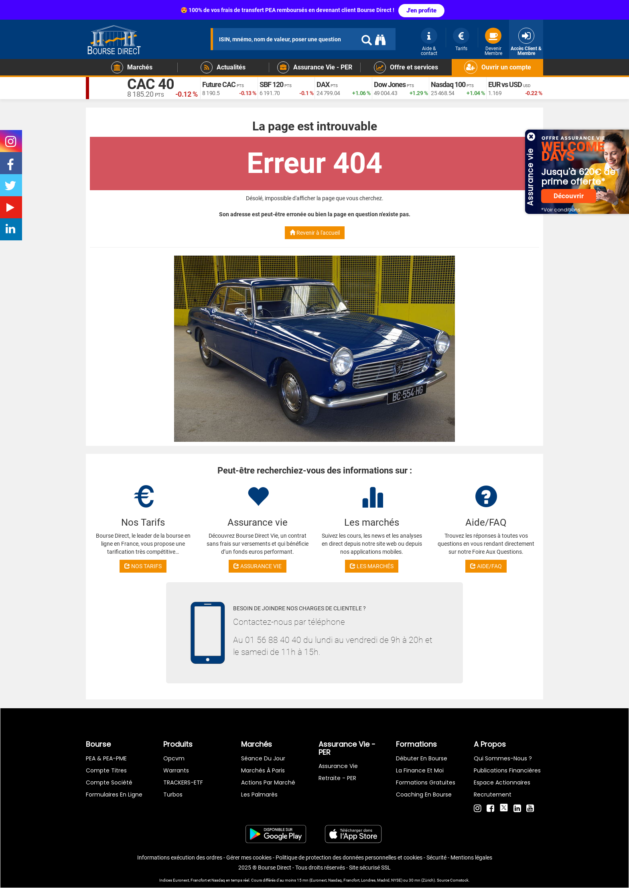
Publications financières (507, 770)
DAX (323, 84)
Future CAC (218, 84)
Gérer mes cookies (249, 857)
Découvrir (569, 196)
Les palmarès (259, 794)
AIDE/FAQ (486, 566)
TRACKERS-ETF (183, 782)
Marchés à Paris (263, 770)
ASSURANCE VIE (257, 566)
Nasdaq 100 (448, 84)
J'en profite (421, 10)
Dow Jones (390, 84)
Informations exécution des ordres (179, 857)
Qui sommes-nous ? (503, 758)
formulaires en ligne (114, 794)
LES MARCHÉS (372, 566)
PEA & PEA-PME (106, 758)
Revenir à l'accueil (315, 233)
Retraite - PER (337, 778)
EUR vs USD (505, 84)
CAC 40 (150, 84)
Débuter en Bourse (421, 758)
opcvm (174, 758)
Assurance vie (338, 766)
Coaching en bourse (424, 794)
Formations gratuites (425, 782)
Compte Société (109, 782)
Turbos (173, 794)
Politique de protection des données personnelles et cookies (349, 857)
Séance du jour (263, 758)
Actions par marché (268, 782)
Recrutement (492, 794)
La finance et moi (420, 770)
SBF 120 (271, 84)
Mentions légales (471, 857)
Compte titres (106, 770)
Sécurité (436, 857)
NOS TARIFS (143, 566)
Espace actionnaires (502, 782)
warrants (176, 770)
